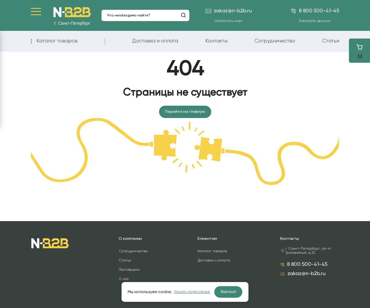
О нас (124, 279)
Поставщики (129, 269)
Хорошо (228, 292)
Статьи (330, 40)
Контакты (216, 40)
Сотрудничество (275, 40)
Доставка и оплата (155, 40)
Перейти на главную (185, 112)
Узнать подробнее (192, 292)
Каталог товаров (57, 40)
